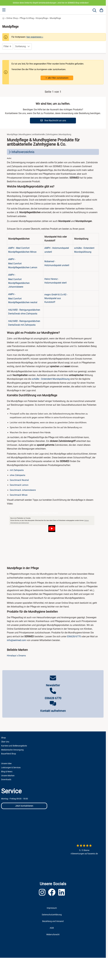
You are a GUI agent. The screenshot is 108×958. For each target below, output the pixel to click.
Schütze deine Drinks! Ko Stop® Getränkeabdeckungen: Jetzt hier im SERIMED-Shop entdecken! (51, 3)
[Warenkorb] (101, 10)
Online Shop (12, 18)
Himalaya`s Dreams (16, 655)
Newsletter (53, 685)
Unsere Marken (8, 775)
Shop (3, 737)
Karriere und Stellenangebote (14, 746)
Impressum (52, 908)
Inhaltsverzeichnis (21, 152)
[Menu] (4, 10)
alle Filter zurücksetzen (56, 78)
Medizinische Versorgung (12, 750)
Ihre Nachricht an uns (53, 120)
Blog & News (6, 771)
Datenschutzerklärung (52, 914)
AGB (52, 928)
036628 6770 (53, 698)
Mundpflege (55, 18)
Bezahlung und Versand (53, 921)
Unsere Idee (6, 763)
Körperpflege (42, 18)
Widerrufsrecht (53, 934)
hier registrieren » (34, 37)
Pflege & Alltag (27, 18)
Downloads (6, 779)
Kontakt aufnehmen (53, 711)
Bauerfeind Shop (8, 753)
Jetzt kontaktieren (24, 805)
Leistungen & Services (11, 767)
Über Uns (5, 742)
